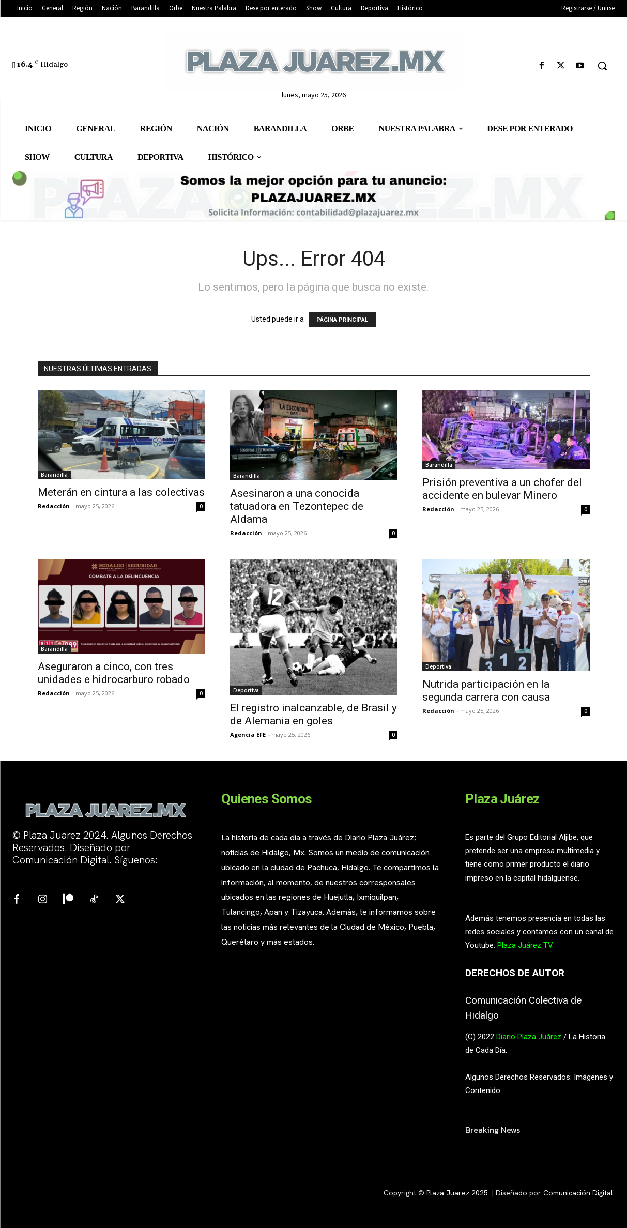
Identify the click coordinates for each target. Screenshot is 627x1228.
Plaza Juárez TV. (525, 945)
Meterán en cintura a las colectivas (121, 492)
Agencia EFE (248, 734)
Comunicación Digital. (579, 1192)
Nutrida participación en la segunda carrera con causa (487, 690)
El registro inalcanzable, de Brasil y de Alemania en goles (313, 714)
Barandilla (54, 474)
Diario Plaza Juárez (528, 1036)
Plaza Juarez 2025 (457, 1192)
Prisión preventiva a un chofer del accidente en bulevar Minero (502, 489)
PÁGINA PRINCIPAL (342, 319)
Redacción (54, 506)
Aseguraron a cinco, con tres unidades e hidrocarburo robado (115, 673)
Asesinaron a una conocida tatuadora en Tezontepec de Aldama (296, 506)
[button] (602, 65)
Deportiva (246, 690)
